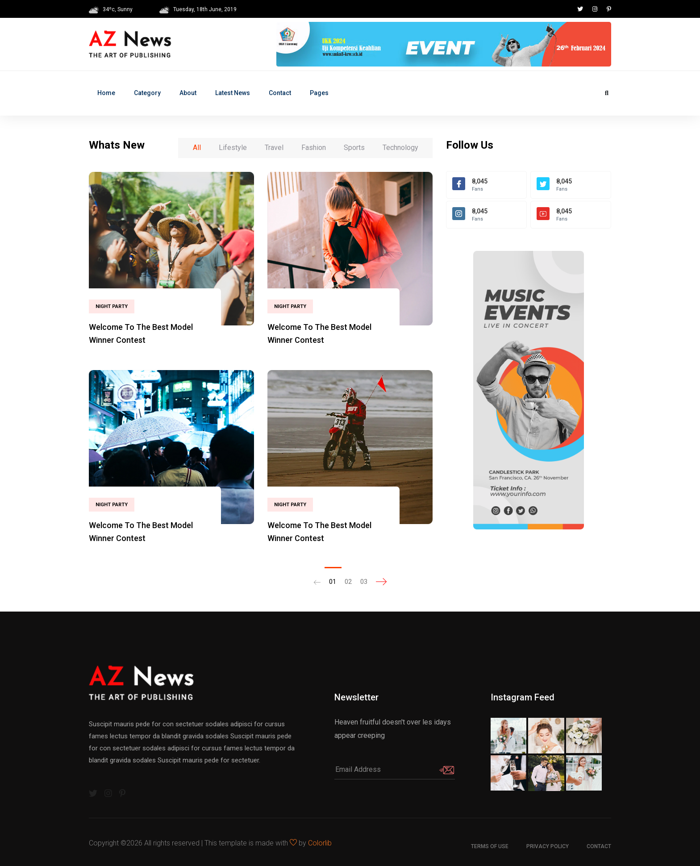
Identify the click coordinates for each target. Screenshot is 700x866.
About (187, 92)
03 (363, 582)
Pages (319, 92)
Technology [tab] (400, 147)
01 (332, 582)
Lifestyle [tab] (233, 147)
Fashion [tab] (313, 147)
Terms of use (489, 846)
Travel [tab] (274, 147)
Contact (280, 92)
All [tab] (197, 147)
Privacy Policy (547, 846)
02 (348, 582)
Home (106, 92)
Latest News (232, 92)
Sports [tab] (354, 147)
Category (147, 92)
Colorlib (320, 843)
